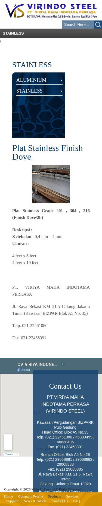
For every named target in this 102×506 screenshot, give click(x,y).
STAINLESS (29, 91)
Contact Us (60, 501)
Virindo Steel (41, 489)
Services (72, 496)
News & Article (35, 501)
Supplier (12, 501)
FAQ (76, 501)
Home (8, 496)
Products (54, 496)
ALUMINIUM (31, 80)
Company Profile (30, 496)
